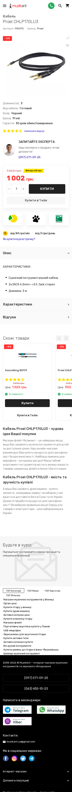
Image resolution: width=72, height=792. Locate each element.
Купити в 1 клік (36, 200)
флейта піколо (38, 468)
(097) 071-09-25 (30, 157)
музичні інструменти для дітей (49, 444)
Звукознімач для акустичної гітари (24, 634)
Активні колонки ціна (16, 614)
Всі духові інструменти (17, 645)
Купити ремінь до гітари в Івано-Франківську (31, 649)
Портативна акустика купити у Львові (26, 626)
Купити (47, 189)
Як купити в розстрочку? (19, 239)
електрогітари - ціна (29, 509)
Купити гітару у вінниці (17, 607)
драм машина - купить (44, 489)
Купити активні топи (16, 638)
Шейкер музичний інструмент (21, 653)
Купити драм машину (16, 611)
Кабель (9, 16)
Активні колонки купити (18, 642)
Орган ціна (10, 603)
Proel (40, 28)
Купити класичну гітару (17, 618)
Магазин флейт (13, 440)
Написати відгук (34, 131)
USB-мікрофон (12, 630)
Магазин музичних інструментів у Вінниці (28, 599)
